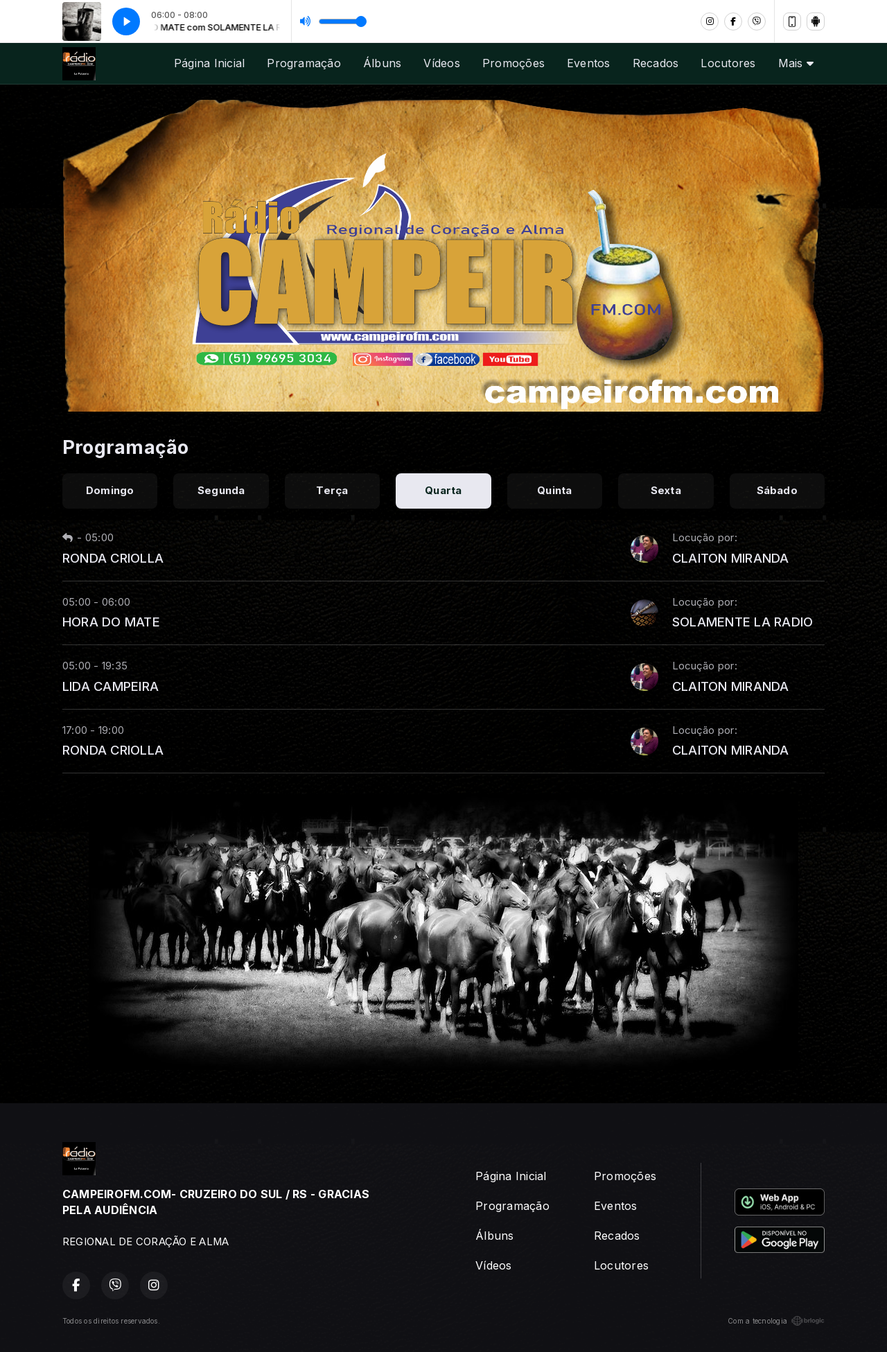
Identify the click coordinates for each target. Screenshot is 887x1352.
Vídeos (441, 63)
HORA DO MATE (111, 621)
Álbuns (382, 63)
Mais (796, 63)
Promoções (513, 63)
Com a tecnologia (776, 1321)
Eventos (589, 63)
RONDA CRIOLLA (113, 557)
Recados (656, 63)
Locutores (728, 63)
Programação (304, 63)
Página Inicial (209, 63)
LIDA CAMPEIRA (110, 686)
